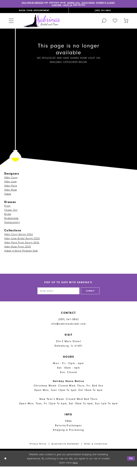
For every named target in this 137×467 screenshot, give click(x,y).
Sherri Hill (78, 3)
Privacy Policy (38, 444)
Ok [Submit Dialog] (131, 459)
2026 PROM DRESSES (34, 3)
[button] (11, 21)
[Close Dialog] (5, 459)
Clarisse (60, 5)
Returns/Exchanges (68, 426)
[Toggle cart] (126, 21)
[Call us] (102, 10)
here (75, 463)
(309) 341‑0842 (68, 320)
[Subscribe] (91, 291)
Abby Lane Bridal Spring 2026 (22, 238)
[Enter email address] (58, 291)
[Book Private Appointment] (34, 10)
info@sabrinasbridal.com (68, 324)
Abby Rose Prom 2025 (17, 247)
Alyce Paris (94, 3)
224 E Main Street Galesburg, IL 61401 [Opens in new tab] (68, 344)
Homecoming (12, 222)
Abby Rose (10, 190)
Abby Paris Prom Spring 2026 (21, 242)
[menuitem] (34, 10)
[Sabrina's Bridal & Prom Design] (41, 21)
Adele (7, 194)
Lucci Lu (72, 5)
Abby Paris (10, 186)
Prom (7, 206)
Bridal (7, 214)
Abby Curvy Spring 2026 (18, 234)
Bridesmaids (11, 218)
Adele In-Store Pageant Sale (21, 251)
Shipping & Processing (68, 430)
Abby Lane (10, 181)
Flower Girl (10, 210)
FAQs (68, 421)
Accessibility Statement (65, 444)
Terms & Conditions (95, 444)
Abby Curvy (10, 177)
